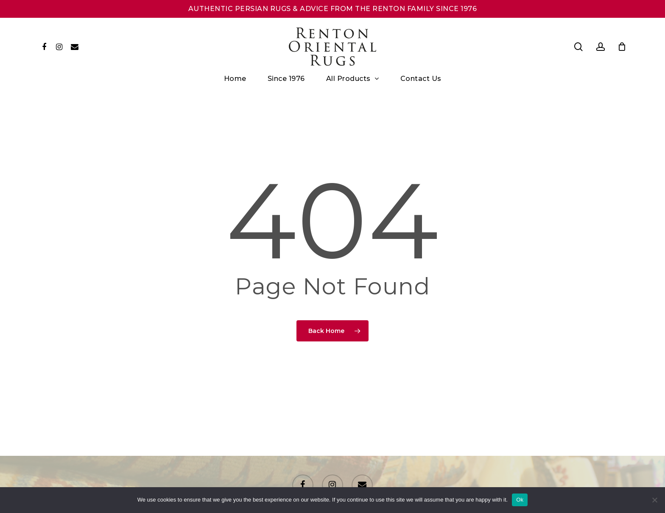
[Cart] (622, 46)
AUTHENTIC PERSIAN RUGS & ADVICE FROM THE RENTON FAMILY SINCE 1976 (332, 9)
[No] (654, 500)
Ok (519, 499)
